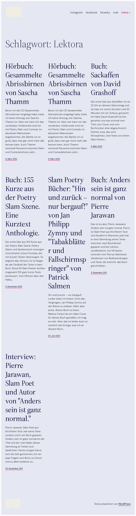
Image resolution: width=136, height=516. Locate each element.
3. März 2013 (96, 146)
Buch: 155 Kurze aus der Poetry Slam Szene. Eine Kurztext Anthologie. (22, 206)
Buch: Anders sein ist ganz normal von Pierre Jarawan (110, 197)
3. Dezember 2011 (99, 272)
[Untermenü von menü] (130, 12)
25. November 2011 (14, 468)
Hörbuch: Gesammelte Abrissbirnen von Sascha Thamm (24, 84)
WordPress (124, 504)
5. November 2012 (13, 286)
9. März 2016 (11, 159)
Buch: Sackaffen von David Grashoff (106, 79)
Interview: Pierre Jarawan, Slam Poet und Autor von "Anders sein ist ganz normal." (23, 387)
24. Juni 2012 (54, 335)
